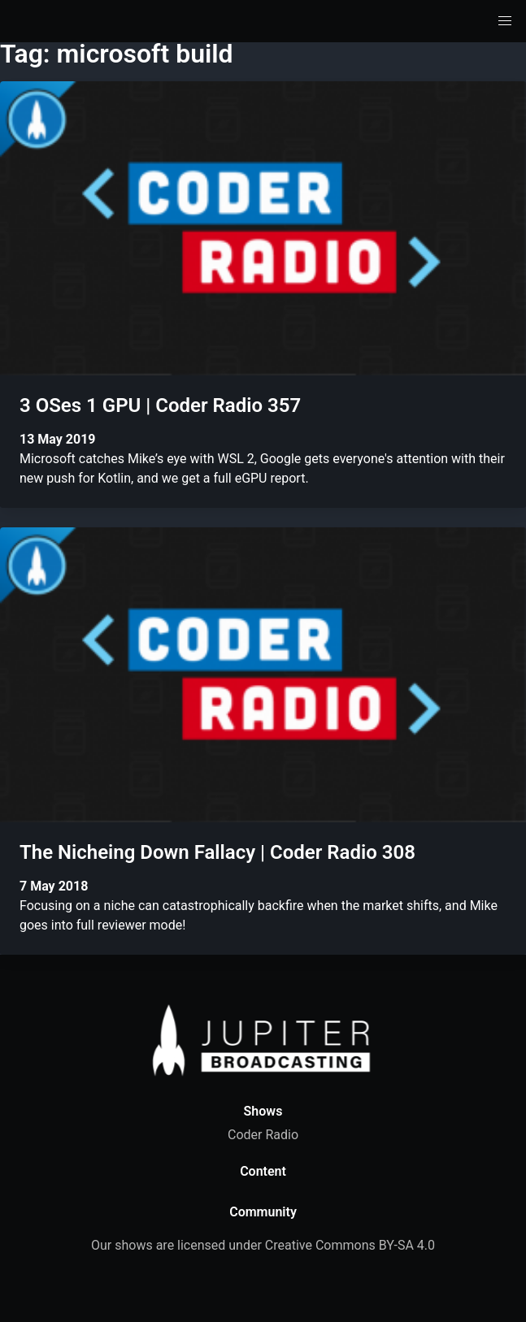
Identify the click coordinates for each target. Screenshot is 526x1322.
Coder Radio (263, 1134)
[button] (505, 21)
